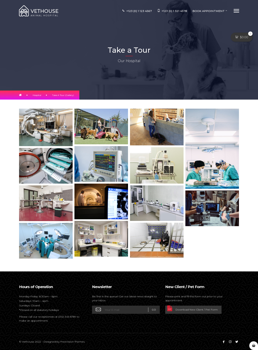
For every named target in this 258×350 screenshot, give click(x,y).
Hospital (37, 95)
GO (152, 309)
